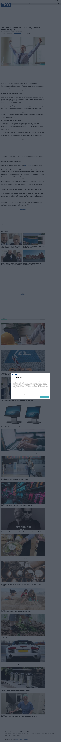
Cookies (18, 394)
